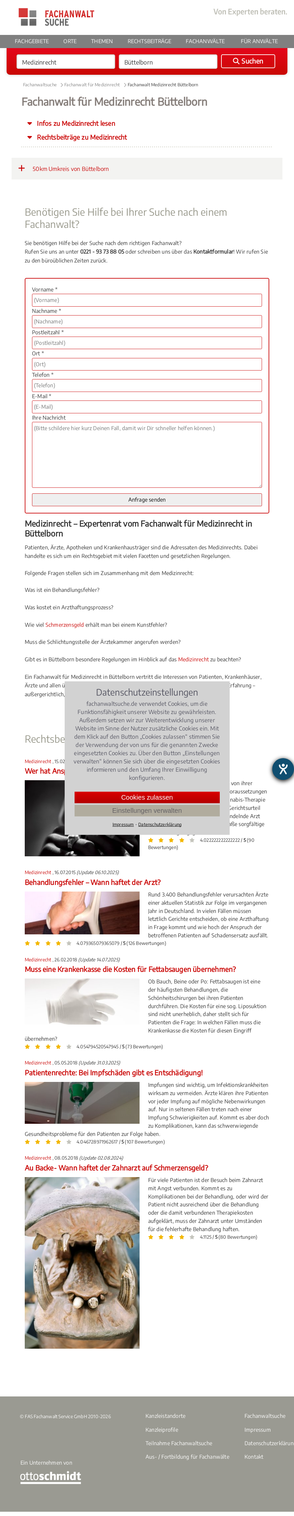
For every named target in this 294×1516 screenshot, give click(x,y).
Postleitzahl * (48, 332)
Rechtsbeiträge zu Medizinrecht (81, 137)
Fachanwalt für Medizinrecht (92, 84)
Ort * (38, 353)
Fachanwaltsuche (40, 84)
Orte (70, 41)
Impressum (258, 1429)
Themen (102, 41)
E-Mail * (41, 396)
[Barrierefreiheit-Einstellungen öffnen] (283, 769)
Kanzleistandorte (165, 1416)
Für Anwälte (259, 41)
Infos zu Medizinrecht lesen (75, 123)
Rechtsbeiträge (150, 41)
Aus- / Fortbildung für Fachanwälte (187, 1456)
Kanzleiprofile (162, 1429)
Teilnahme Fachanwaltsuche (179, 1443)
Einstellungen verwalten (147, 810)
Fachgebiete (32, 41)
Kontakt (254, 1456)
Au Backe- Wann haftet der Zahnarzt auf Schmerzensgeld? (116, 1167)
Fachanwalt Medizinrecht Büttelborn (163, 84)
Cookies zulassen (147, 797)
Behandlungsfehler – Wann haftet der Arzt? (92, 882)
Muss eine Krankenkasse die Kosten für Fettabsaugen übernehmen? (130, 969)
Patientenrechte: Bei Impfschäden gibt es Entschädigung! (114, 1072)
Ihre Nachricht (49, 417)
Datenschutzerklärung (159, 824)
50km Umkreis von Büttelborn (63, 168)
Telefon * (42, 375)
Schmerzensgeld (65, 624)
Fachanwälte (205, 41)
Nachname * (46, 311)
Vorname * (44, 289)
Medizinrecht (193, 659)
